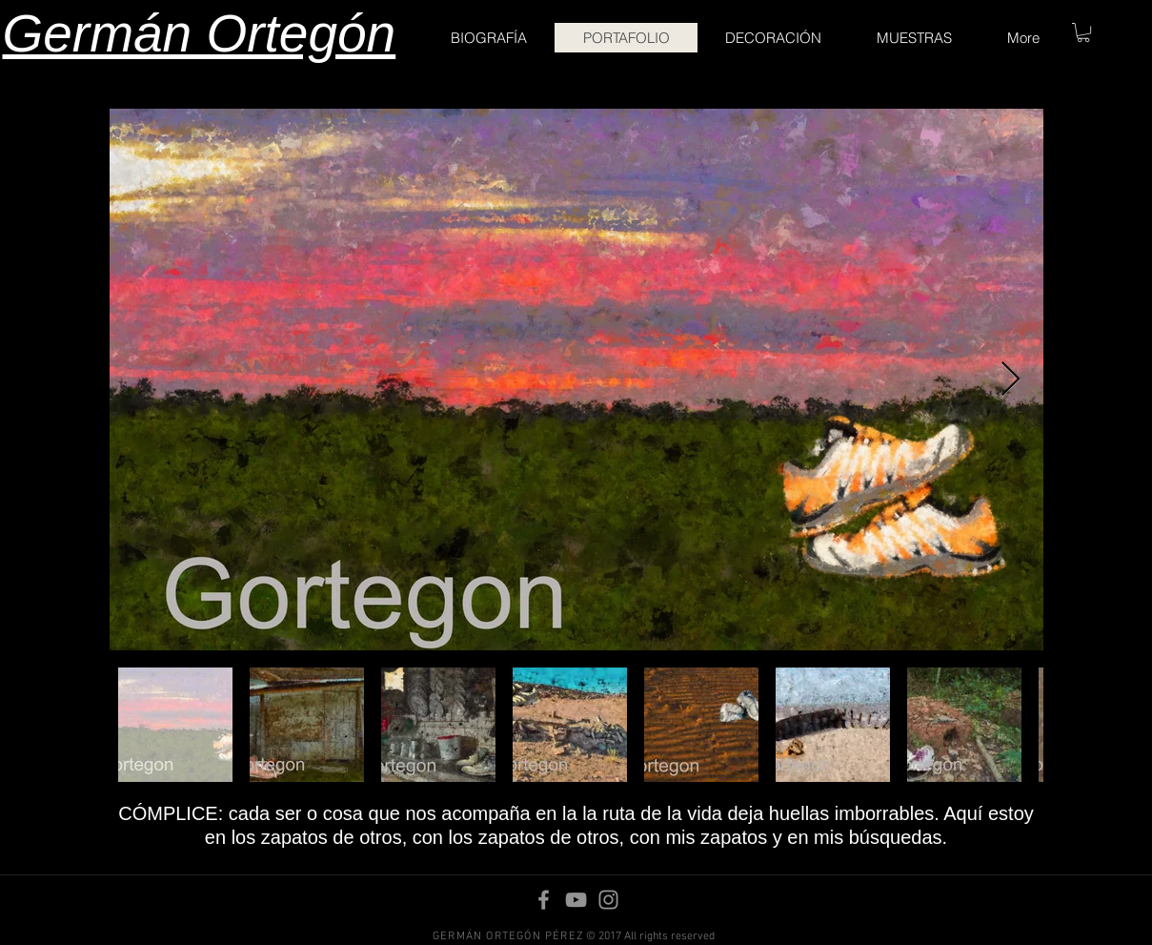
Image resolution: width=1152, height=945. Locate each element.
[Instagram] (608, 900)
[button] (1083, 32)
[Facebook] (543, 900)
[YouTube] (576, 900)
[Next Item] (1010, 380)
